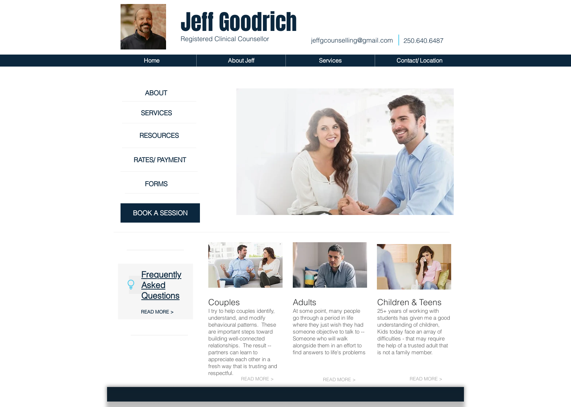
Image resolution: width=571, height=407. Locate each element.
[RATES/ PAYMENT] (162, 159)
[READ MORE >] (159, 311)
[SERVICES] (159, 112)
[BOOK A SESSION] (160, 213)
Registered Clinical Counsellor (225, 39)
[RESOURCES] (162, 135)
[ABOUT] (159, 92)
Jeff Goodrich (239, 22)
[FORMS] (159, 184)
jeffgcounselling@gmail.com (352, 40)
